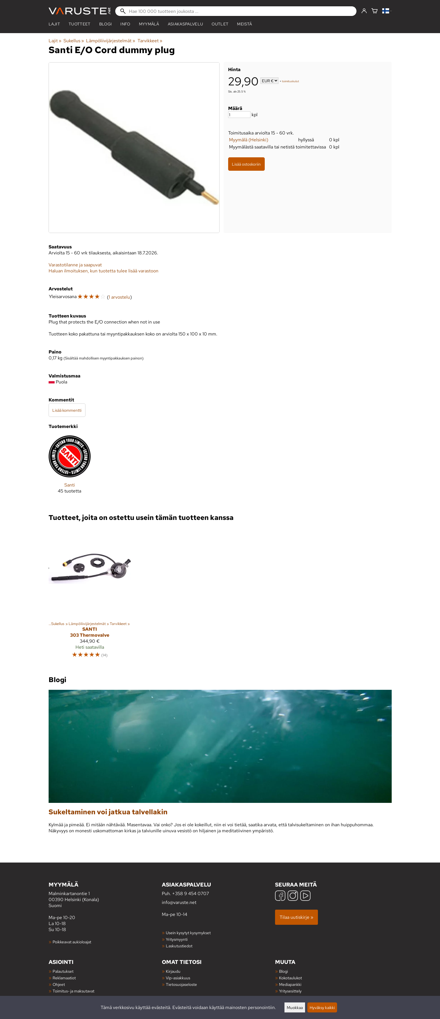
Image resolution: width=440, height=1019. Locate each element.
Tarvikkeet (150, 41)
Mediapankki (290, 984)
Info (125, 24)
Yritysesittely (290, 991)
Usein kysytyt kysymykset (188, 932)
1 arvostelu (119, 297)
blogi (105, 24)
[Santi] (70, 469)
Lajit (54, 24)
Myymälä (149, 24)
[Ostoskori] (374, 11)
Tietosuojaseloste (181, 984)
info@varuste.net (179, 902)
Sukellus (73, 41)
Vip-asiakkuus (178, 977)
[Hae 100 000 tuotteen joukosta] (236, 11)
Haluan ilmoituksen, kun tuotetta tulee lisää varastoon (103, 271)
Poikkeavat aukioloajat (72, 941)
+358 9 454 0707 (190, 894)
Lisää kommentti (66, 410)
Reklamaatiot (64, 977)
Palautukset (63, 971)
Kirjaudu (173, 971)
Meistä (244, 24)
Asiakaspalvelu (185, 24)
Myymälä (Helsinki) (248, 140)
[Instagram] (293, 896)
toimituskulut (290, 81)
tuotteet (80, 24)
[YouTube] (305, 896)
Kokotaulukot (290, 977)
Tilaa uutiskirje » (296, 917)
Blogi (283, 971)
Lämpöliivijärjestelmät (110, 41)
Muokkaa (295, 1007)
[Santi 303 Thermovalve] (90, 595)
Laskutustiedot (179, 945)
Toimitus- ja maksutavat (73, 991)
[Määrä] (239, 114)
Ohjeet (59, 984)
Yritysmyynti (177, 939)
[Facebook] (280, 896)
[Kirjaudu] (364, 11)
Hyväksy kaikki (322, 1007)
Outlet (220, 24)
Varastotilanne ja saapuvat (75, 265)
